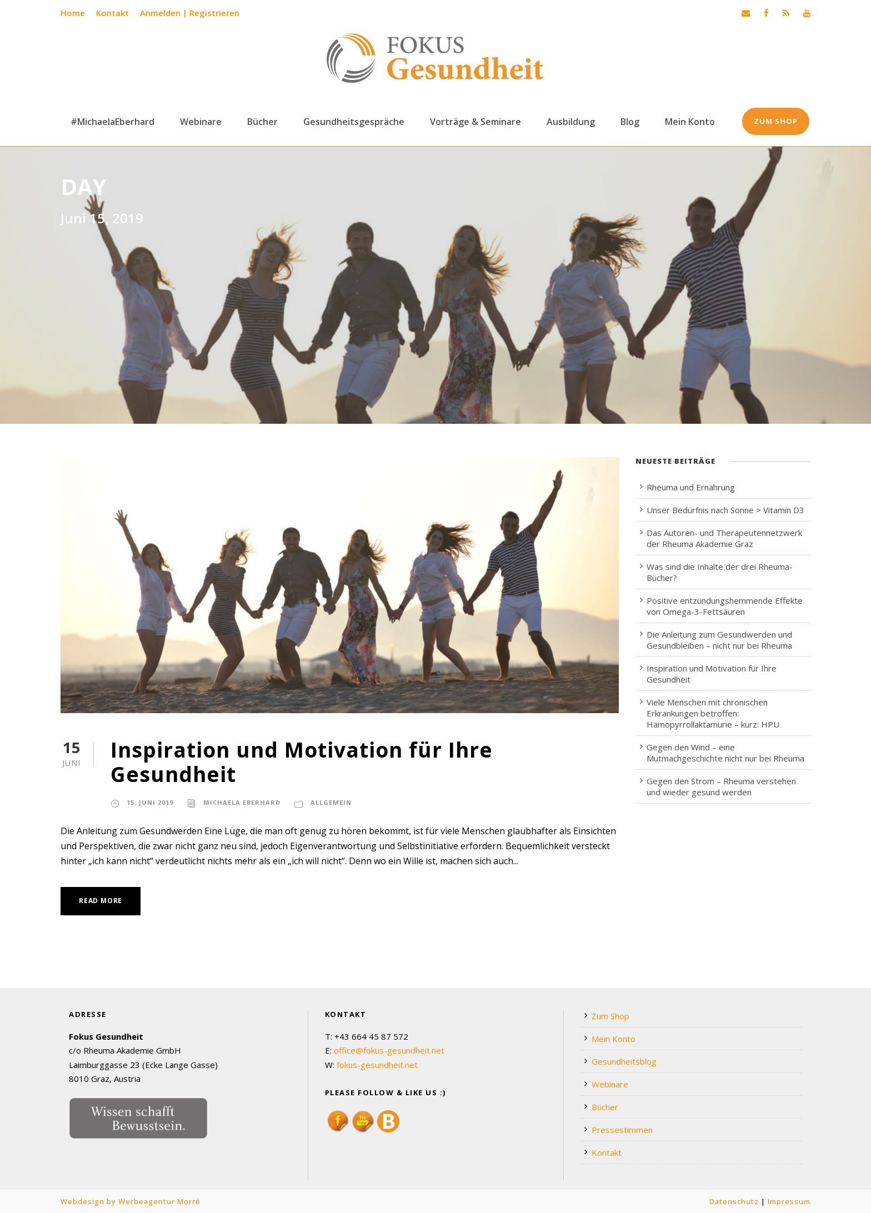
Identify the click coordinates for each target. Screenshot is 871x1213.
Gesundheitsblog (624, 1061)
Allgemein (331, 802)
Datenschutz (734, 1201)
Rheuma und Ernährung (691, 487)
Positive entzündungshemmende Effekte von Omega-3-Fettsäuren (725, 606)
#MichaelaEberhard (112, 122)
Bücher (262, 122)
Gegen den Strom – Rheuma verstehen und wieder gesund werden (721, 786)
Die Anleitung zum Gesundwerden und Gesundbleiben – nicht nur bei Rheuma (719, 640)
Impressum (789, 1201)
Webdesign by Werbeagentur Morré (131, 1201)
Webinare (201, 122)
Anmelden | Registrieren (189, 12)
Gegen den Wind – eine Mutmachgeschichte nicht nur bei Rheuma (725, 752)
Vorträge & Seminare (475, 122)
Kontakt (112, 12)
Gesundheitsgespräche (353, 122)
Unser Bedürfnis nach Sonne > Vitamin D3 (725, 509)
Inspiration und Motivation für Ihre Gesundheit (302, 761)
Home (73, 12)
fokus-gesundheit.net (377, 1064)
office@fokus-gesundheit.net (389, 1050)
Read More (100, 900)
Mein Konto (690, 122)
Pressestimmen (622, 1129)
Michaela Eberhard (242, 802)
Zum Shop (776, 121)
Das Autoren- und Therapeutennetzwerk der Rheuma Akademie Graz (724, 538)
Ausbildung (571, 122)
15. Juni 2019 (150, 802)
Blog (629, 122)
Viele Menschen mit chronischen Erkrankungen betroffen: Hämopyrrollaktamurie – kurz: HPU (713, 713)
